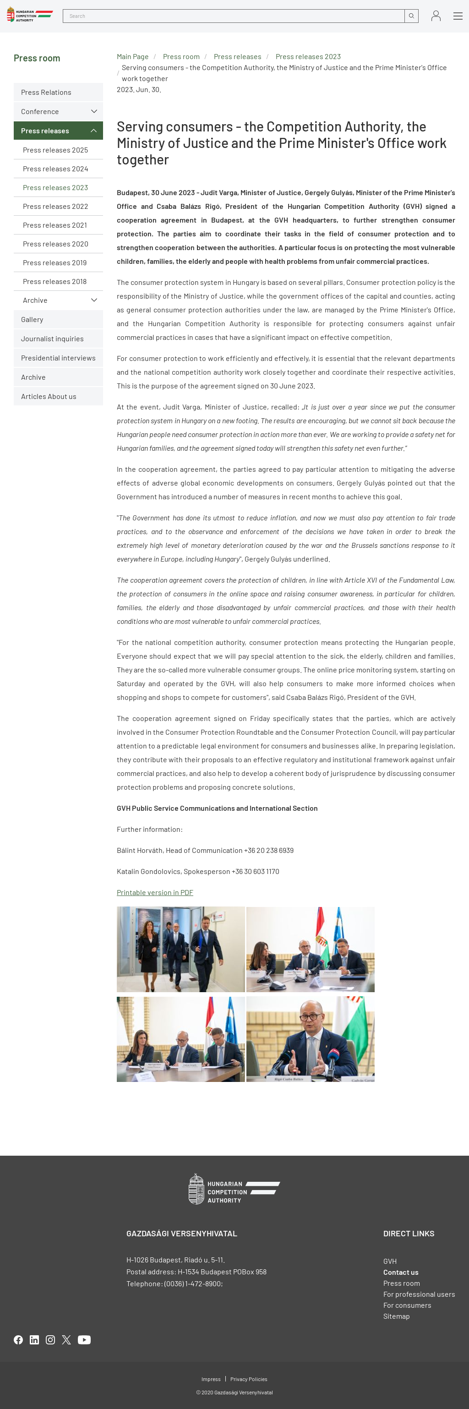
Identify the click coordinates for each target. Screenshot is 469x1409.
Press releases (45, 130)
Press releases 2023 (55, 187)
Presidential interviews (58, 357)
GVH (390, 1260)
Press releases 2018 (55, 281)
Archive (35, 299)
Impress (211, 1379)
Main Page (133, 56)
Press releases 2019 (55, 262)
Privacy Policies (248, 1379)
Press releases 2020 (55, 243)
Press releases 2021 (55, 224)
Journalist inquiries (52, 338)
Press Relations (46, 91)
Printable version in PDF (155, 892)
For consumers (407, 1304)
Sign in (436, 15)
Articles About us (48, 396)
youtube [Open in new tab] (84, 1339)
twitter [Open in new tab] (66, 1339)
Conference (40, 111)
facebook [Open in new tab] (18, 1339)
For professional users (419, 1293)
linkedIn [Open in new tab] (34, 1339)
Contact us (401, 1271)
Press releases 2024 (55, 168)
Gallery (32, 319)
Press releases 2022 (55, 206)
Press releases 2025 (55, 149)
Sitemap (396, 1315)
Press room (181, 56)
